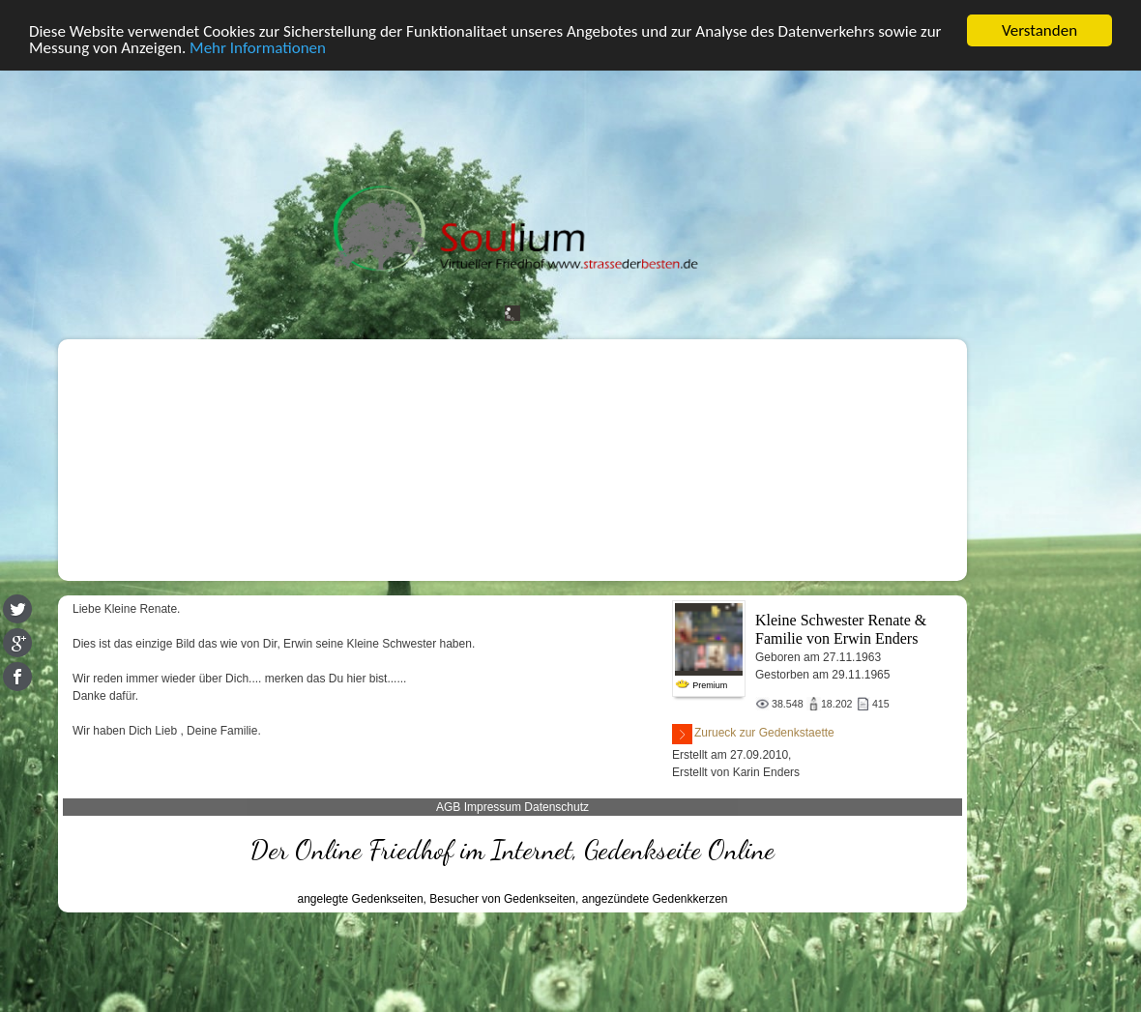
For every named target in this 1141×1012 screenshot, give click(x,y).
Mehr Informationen (258, 48)
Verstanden (1039, 30)
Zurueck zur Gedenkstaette (753, 734)
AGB (448, 807)
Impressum (492, 807)
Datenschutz (556, 807)
